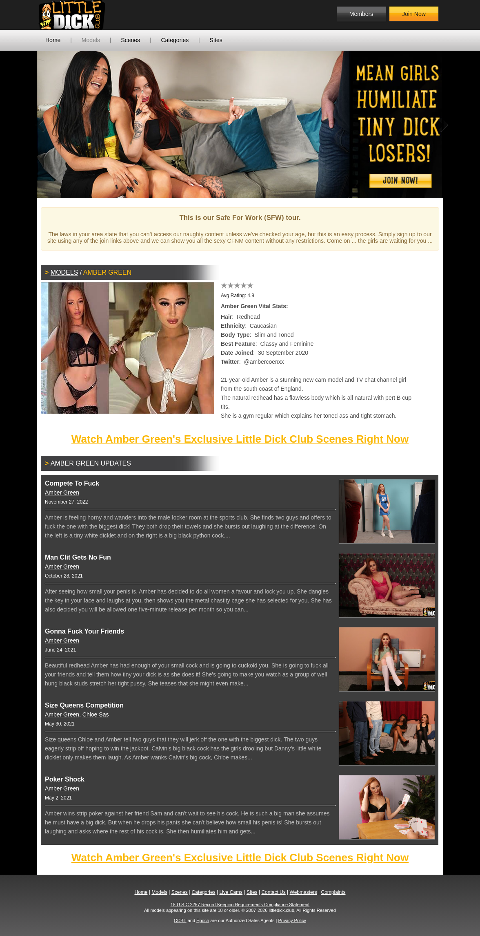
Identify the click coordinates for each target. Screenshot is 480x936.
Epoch (202, 920)
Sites (216, 40)
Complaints (333, 892)
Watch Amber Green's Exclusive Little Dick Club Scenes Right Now (240, 439)
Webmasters (303, 892)
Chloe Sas (95, 714)
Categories (175, 40)
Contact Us (273, 892)
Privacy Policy (292, 920)
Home (52, 40)
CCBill (180, 920)
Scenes (130, 40)
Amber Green (62, 492)
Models (91, 40)
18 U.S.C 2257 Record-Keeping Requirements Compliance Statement (240, 904)
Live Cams (230, 892)
